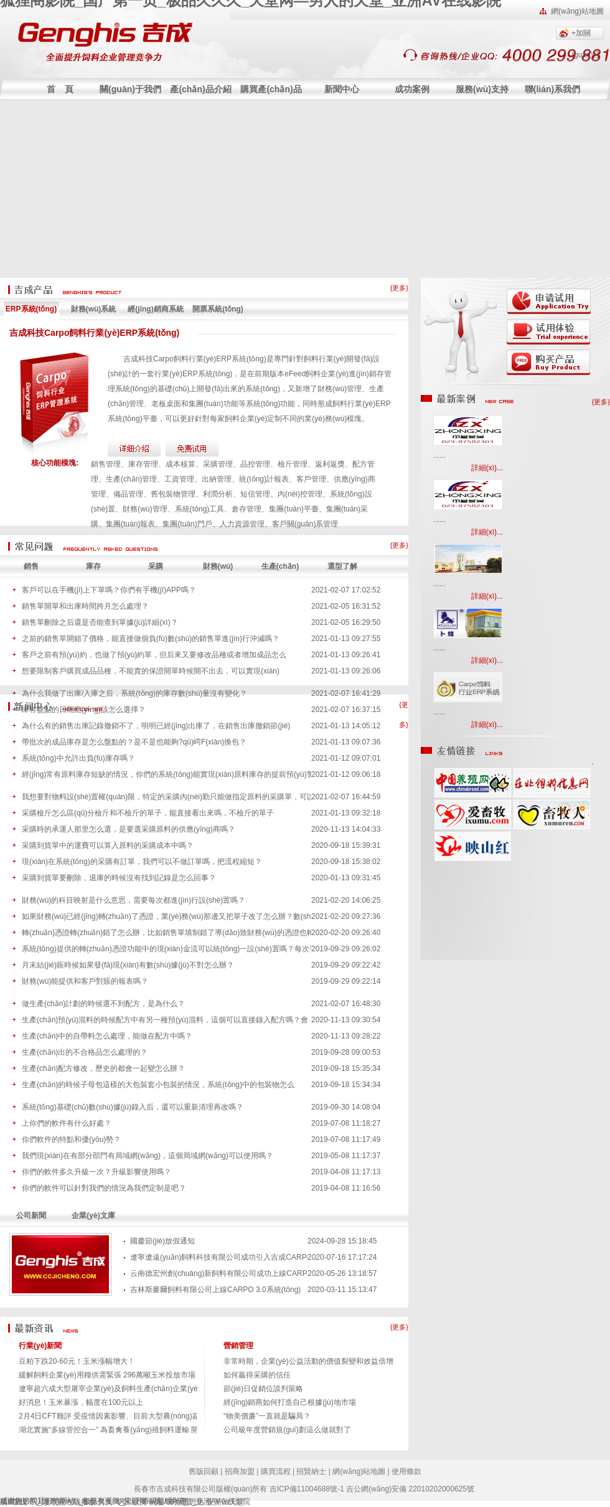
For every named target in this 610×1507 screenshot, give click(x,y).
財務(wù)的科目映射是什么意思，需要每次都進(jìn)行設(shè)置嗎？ (133, 900)
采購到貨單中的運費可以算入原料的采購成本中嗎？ (108, 845)
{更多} (399, 288)
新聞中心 (341, 89)
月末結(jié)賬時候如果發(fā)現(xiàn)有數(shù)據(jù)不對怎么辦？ (128, 965)
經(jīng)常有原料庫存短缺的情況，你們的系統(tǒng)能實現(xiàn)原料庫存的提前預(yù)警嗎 (166, 774)
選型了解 (342, 566)
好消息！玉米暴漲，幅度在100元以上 (81, 1402)
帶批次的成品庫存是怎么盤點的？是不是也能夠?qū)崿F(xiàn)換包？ (134, 742)
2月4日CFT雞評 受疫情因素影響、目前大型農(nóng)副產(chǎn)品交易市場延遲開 (153, 1416)
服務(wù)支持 (482, 89)
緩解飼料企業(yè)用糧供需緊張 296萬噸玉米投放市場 (107, 1375)
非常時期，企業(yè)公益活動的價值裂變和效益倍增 (308, 1361)
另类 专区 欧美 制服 (131, 1502)
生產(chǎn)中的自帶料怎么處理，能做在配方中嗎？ (107, 1036)
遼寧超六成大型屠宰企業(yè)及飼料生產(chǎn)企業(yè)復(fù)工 (123, 1388)
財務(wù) (218, 566)
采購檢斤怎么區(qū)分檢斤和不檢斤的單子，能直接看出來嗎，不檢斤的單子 (148, 813)
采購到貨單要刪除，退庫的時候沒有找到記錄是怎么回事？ (119, 877)
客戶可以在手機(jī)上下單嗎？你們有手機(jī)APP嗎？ (109, 590)
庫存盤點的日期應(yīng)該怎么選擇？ (84, 709)
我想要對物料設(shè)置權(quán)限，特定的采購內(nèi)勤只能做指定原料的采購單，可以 (166, 796)
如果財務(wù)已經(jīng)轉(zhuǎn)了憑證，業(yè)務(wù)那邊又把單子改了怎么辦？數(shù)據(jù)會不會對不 (166, 916)
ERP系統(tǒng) (31, 309)
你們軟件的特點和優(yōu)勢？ (71, 1139)
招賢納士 (311, 1471)
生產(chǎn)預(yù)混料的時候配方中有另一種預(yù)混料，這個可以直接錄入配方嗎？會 (165, 1019)
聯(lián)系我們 (552, 89)
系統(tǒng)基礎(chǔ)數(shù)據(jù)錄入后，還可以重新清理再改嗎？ (132, 1107)
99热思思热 (185, 1502)
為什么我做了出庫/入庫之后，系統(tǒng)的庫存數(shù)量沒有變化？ (134, 693)
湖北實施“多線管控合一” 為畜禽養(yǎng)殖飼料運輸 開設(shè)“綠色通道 (137, 1429)
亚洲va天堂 (225, 1502)
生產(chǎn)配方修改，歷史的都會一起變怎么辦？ (103, 1068)
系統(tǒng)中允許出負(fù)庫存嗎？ (78, 758)
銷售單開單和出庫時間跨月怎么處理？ (85, 606)
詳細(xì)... (487, 468)
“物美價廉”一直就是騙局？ (267, 1416)
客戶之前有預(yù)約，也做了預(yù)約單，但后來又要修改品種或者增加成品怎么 (154, 654)
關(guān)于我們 (130, 89)
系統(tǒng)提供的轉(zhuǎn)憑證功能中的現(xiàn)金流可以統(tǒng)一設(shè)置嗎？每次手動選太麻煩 (166, 948)
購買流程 (276, 1471)
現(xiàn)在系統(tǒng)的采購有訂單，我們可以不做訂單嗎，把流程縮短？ (142, 861)
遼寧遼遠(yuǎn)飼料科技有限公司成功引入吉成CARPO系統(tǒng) (218, 1257)
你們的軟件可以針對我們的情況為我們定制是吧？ (104, 1188)
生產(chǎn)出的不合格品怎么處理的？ (85, 1052)
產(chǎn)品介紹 (200, 89)
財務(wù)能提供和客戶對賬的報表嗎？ (85, 981)
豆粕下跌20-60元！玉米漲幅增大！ (77, 1361)
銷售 (31, 566)
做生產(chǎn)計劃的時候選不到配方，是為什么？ (103, 1003)
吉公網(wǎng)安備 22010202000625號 (410, 1489)
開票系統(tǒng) (217, 309)
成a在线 (13, 1502)
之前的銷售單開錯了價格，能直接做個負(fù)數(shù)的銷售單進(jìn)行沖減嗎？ (150, 638)
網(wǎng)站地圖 (577, 11)
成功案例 (412, 89)
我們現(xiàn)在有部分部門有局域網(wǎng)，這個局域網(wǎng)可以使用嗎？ (147, 1155)
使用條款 (406, 1471)
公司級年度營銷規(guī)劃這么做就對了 (287, 1429)
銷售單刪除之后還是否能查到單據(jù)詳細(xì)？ (100, 622)
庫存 (93, 566)
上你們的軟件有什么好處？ (66, 1123)
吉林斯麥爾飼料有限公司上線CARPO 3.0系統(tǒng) (215, 1289)
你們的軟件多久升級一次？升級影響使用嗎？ (96, 1171)
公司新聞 (31, 1215)
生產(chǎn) (280, 566)
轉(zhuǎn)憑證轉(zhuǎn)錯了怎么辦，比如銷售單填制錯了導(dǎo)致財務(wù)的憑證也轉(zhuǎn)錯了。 (166, 932)
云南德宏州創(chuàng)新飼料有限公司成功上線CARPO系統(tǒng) (218, 1273)
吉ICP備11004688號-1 (307, 1489)
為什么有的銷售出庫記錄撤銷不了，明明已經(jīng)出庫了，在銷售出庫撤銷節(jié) (156, 725)
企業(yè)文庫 (93, 1215)
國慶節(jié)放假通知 (162, 1241)
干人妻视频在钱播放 (62, 1502)
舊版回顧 (203, 1471)
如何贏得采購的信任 (257, 1375)
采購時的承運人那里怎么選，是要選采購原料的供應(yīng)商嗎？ (128, 829)
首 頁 (60, 89)
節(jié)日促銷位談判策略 (263, 1388)
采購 (155, 566)
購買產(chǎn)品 (270, 89)
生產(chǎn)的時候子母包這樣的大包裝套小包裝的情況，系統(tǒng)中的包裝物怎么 (158, 1084)
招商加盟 (240, 1471)
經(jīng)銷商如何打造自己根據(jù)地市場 (289, 1402)
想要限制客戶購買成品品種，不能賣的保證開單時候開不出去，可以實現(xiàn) (150, 671)
